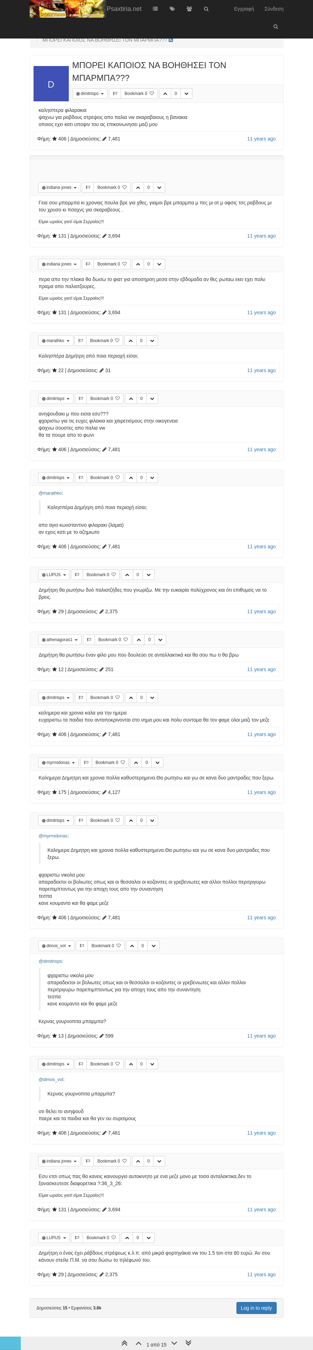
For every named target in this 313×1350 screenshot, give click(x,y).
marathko (56, 340)
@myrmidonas (53, 836)
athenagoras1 (60, 639)
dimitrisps (90, 93)
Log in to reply (256, 1308)
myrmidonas (59, 762)
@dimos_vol (51, 1079)
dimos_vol (57, 945)
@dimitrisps (50, 961)
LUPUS (54, 574)
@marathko (50, 493)
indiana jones (60, 187)
